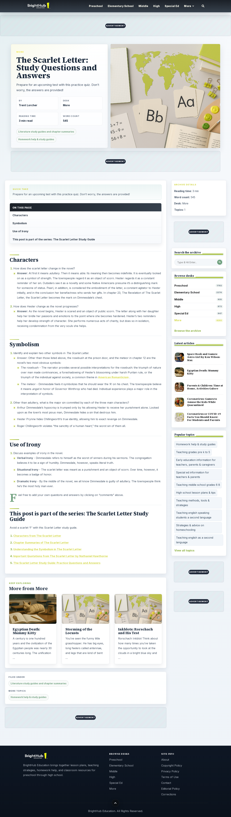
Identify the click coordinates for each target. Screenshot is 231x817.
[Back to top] (115, 803)
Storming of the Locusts (78, 631)
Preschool (96, 6)
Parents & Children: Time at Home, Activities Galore (205, 387)
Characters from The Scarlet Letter (37, 535)
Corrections (168, 794)
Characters (20, 215)
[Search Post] (219, 262)
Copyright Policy (171, 765)
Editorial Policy (170, 788)
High (156, 6)
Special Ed (172, 6)
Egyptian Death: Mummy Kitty (26, 631)
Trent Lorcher (28, 105)
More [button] (189, 6)
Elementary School (121, 6)
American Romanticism (113, 377)
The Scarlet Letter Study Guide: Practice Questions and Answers (56, 563)
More (20, 52)
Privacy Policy (170, 771)
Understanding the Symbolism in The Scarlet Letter (47, 549)
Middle (143, 6)
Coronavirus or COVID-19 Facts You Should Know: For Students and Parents (204, 417)
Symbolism (19, 223)
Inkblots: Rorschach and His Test (135, 631)
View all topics (184, 550)
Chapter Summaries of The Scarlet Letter (41, 542)
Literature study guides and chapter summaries (46, 131)
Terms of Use (170, 777)
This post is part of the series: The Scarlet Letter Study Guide (53, 239)
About (165, 759)
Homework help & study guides (36, 139)
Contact (166, 782)
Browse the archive (187, 330)
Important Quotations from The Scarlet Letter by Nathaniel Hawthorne (60, 556)
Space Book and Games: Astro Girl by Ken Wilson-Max (204, 357)
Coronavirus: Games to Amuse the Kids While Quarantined (202, 402)
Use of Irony (20, 231)
